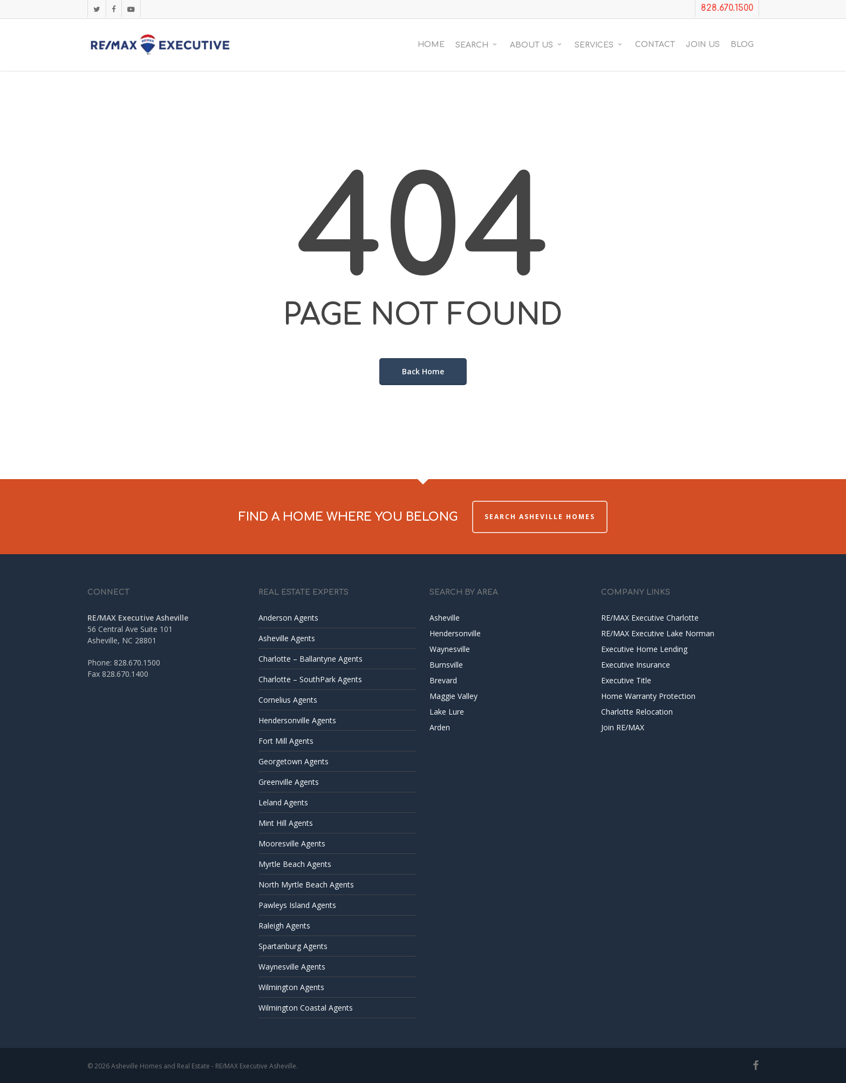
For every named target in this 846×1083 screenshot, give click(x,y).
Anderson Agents (288, 618)
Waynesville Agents (291, 966)
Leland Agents (283, 802)
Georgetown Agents (293, 761)
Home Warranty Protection (648, 696)
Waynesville (449, 649)
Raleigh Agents (284, 925)
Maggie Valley (453, 696)
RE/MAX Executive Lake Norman (657, 633)
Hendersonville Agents (297, 720)
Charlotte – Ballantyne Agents (310, 659)
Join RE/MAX (622, 727)
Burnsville (446, 665)
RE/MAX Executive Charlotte (650, 618)
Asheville (444, 618)
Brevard (443, 680)
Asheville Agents (286, 638)
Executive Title (626, 680)
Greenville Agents (288, 782)
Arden (439, 727)
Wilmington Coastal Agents (305, 1008)
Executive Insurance (635, 665)
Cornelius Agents (287, 700)
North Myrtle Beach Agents (306, 884)
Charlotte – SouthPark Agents (310, 679)
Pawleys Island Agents (297, 905)
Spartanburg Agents (293, 946)
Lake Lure (446, 712)
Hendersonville (455, 633)
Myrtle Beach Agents (294, 864)
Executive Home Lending (644, 649)
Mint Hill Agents (285, 823)
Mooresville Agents (291, 843)
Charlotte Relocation (637, 712)
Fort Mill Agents (285, 741)
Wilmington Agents (291, 987)
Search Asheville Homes (540, 516)
